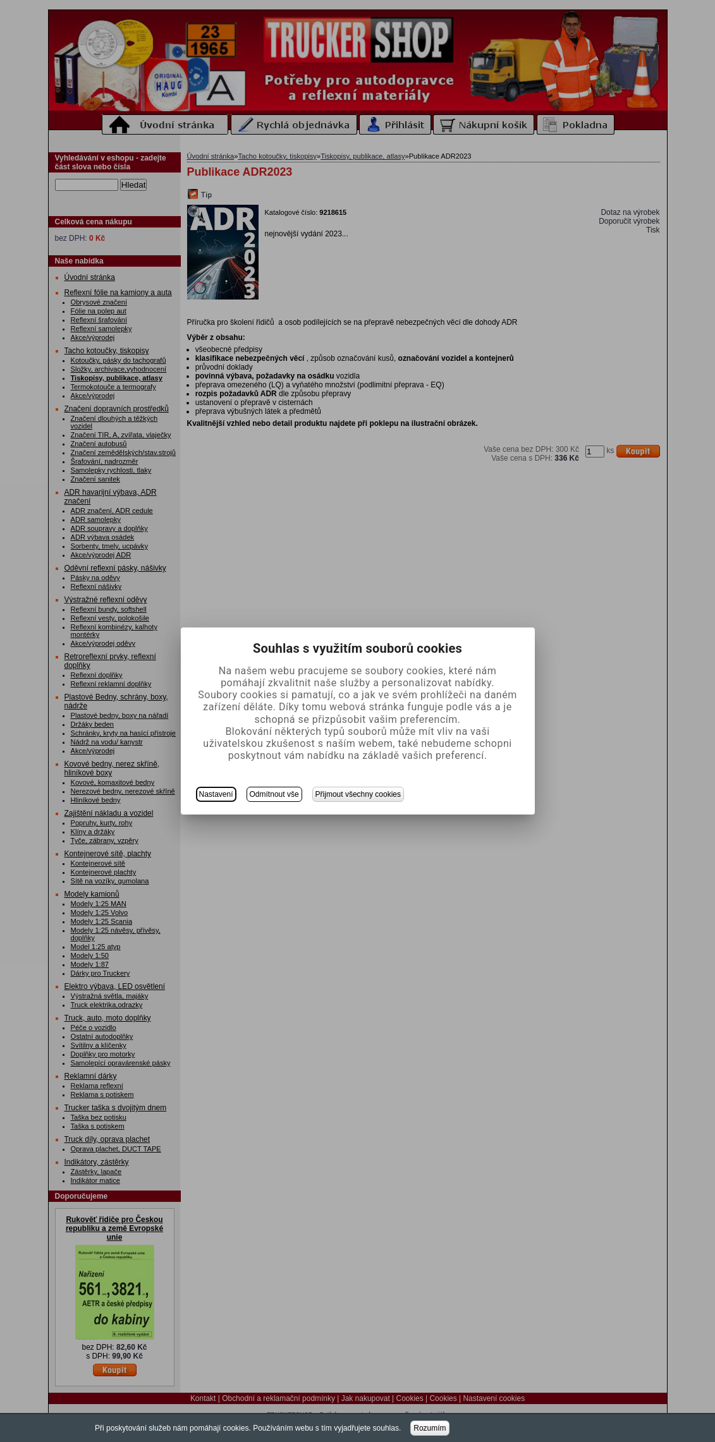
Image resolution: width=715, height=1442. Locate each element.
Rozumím (429, 1428)
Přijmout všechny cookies (358, 794)
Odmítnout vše (274, 794)
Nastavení (216, 794)
